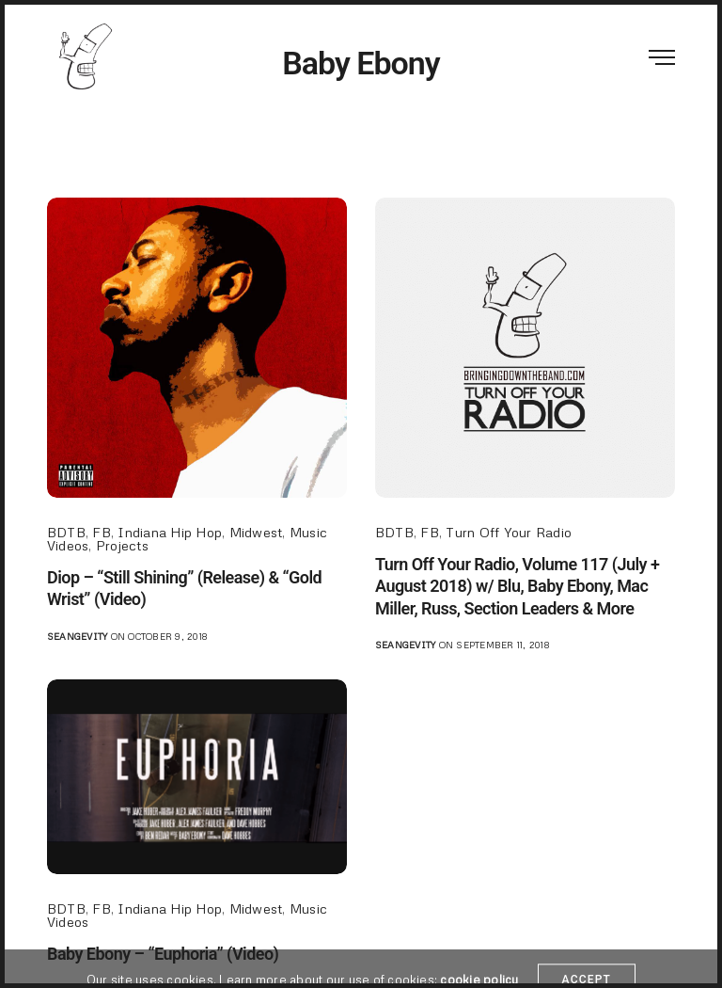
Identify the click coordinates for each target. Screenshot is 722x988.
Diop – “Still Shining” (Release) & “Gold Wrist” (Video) (184, 588)
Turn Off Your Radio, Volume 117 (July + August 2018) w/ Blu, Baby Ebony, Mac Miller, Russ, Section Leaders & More (517, 586)
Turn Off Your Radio (509, 532)
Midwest (256, 532)
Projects (122, 545)
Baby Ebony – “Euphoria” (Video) (162, 954)
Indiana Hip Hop (170, 532)
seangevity (77, 636)
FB (101, 532)
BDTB (66, 532)
